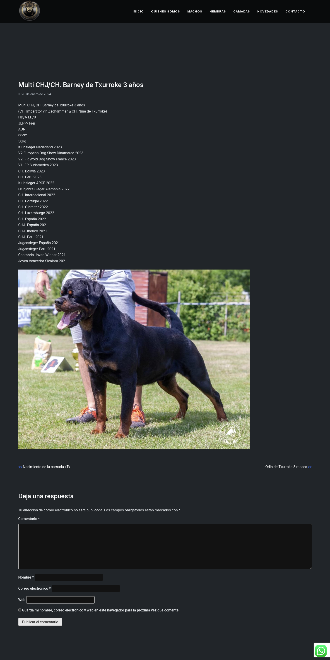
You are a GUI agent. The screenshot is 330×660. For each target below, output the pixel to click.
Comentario (29, 519)
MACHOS (194, 11)
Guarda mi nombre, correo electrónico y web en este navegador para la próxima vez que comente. (100, 610)
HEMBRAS (218, 11)
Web (21, 600)
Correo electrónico (34, 588)
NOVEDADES (267, 11)
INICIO (138, 11)
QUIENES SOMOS (165, 11)
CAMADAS (241, 11)
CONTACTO (295, 11)
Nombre (26, 577)
